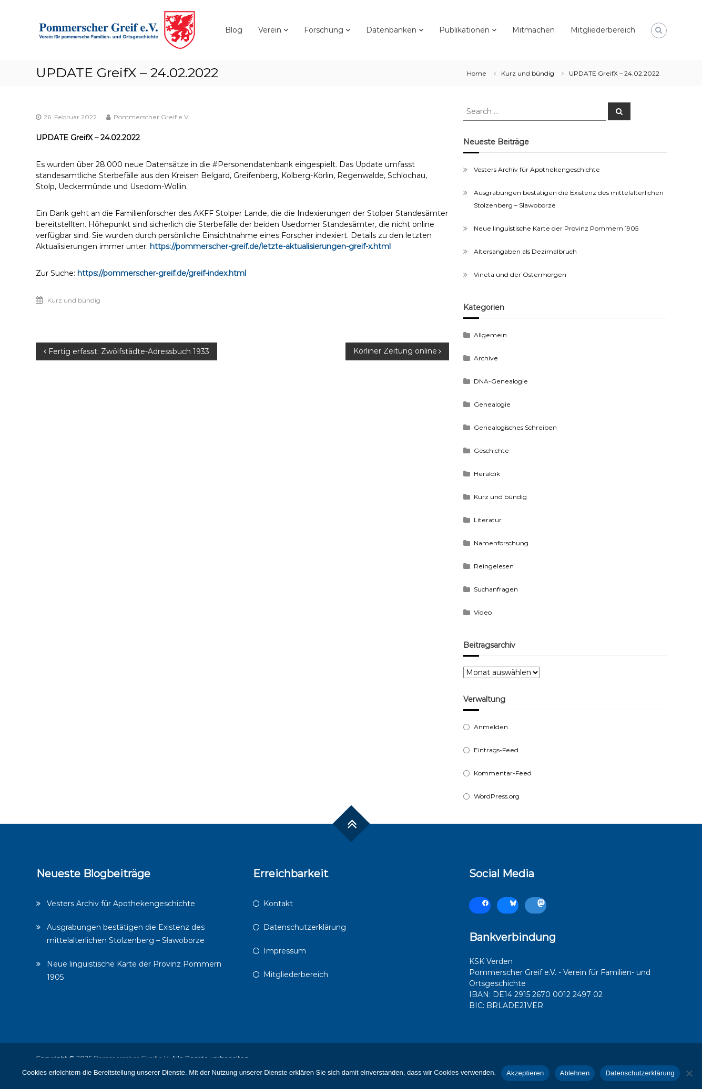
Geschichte (491, 450)
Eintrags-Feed (496, 750)
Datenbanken (391, 30)
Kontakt (278, 903)
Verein (269, 30)
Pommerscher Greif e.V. (152, 117)
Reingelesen (494, 566)
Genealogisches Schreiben (515, 427)
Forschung (323, 30)
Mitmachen (533, 30)
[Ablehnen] (689, 1073)
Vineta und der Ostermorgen (520, 274)
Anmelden (491, 727)
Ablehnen (575, 1073)
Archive (486, 358)
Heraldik (487, 474)
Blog (233, 30)
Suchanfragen (496, 589)
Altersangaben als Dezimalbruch (525, 251)
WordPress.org (497, 796)
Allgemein (490, 335)
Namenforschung (501, 543)
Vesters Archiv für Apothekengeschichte (537, 169)
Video (483, 612)
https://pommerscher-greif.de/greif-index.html (161, 273)
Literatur (488, 520)
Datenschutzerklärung (304, 927)
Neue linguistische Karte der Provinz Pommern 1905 (556, 228)
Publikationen (464, 30)
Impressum (284, 951)
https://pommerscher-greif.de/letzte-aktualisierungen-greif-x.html (270, 246)
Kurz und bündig (527, 73)
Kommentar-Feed (503, 773)
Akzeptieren (525, 1073)
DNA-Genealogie (501, 381)
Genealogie (492, 404)
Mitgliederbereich (603, 30)
